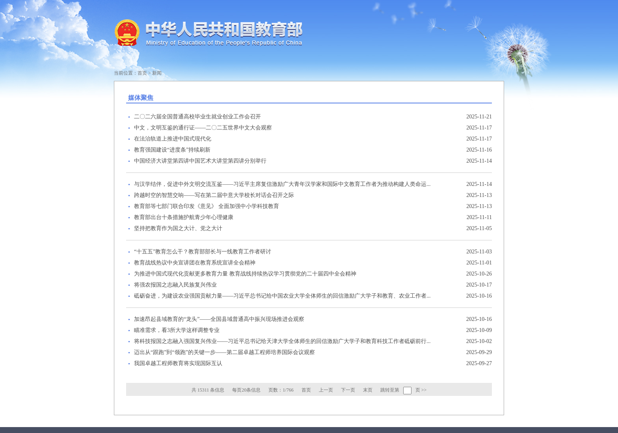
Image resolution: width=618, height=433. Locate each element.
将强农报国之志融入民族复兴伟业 (175, 285)
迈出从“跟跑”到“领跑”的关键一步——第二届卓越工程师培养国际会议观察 (224, 352)
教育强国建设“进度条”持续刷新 (172, 150)
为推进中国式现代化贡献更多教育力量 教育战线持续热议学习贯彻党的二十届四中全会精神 (245, 274)
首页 (142, 73)
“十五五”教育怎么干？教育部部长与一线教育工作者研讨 (202, 252)
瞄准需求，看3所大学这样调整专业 (177, 330)
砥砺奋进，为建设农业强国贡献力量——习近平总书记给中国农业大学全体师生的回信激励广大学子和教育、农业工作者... (282, 296)
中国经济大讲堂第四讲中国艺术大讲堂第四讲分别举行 (200, 161)
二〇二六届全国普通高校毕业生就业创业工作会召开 (197, 117)
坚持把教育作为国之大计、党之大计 (178, 228)
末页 (367, 390)
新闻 (157, 73)
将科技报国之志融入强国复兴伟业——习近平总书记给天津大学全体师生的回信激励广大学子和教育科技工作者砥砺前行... (282, 341)
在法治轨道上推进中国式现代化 (172, 139)
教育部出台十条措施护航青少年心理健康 (183, 217)
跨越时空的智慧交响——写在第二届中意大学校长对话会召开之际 (214, 195)
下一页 (348, 390)
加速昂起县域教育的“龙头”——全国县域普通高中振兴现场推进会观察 (219, 319)
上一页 (326, 390)
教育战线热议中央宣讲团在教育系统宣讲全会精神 (194, 263)
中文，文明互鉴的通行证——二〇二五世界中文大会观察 (203, 128)
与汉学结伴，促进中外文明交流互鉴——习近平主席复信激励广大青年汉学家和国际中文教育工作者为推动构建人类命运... (282, 184)
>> (424, 390)
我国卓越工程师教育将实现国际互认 (178, 363)
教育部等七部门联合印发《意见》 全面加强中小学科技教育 (206, 206)
